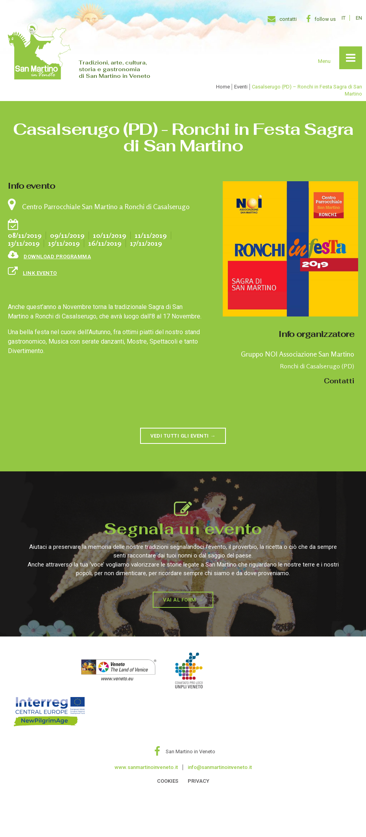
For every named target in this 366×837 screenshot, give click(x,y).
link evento (40, 273)
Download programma (57, 256)
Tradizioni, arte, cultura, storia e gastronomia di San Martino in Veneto (114, 69)
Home (223, 87)
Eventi (241, 87)
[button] (183, 436)
